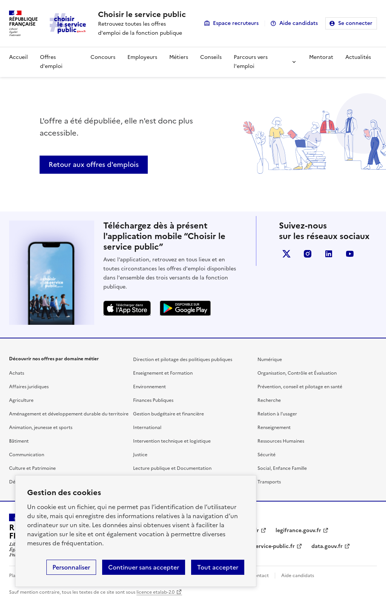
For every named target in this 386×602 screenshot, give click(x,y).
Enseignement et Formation (163, 373)
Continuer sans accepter (143, 567)
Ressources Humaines (280, 441)
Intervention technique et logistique (172, 441)
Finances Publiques (153, 400)
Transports (269, 482)
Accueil (18, 57)
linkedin (328, 253)
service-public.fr (274, 546)
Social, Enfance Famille (282, 468)
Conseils (211, 57)
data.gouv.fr (327, 546)
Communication (26, 454)
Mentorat (321, 57)
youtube (349, 253)
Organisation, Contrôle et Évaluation (297, 373)
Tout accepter (217, 567)
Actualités (358, 57)
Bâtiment (19, 441)
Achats (16, 373)
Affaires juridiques (29, 386)
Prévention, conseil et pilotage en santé (299, 386)
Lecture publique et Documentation (172, 468)
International (147, 427)
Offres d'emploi (51, 61)
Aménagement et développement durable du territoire (69, 414)
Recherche (269, 400)
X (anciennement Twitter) (286, 253)
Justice (140, 454)
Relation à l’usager (277, 414)
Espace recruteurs (236, 23)
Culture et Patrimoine (32, 468)
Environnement (149, 386)
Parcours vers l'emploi (251, 61)
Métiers (178, 57)
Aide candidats (298, 23)
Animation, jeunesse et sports (40, 427)
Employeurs (142, 57)
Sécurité (266, 454)
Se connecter (355, 23)
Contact (260, 575)
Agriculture (21, 400)
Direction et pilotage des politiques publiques (182, 359)
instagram (307, 253)
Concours (102, 57)
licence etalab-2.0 (155, 592)
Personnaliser (71, 567)
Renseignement (274, 427)
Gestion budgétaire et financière (168, 414)
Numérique (269, 359)
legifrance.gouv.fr (298, 530)
